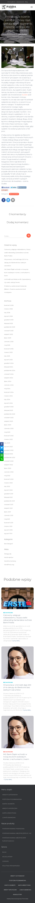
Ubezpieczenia (20, 2)
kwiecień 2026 (8, 305)
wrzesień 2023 (8, 417)
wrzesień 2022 (8, 461)
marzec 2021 (8, 526)
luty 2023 (7, 443)
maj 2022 (7, 475)
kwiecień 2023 (8, 436)
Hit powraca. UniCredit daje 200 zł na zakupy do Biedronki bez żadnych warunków (16, 263)
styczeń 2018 (8, 530)
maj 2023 (7, 432)
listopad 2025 (8, 323)
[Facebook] (2, 444)
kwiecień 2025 (8, 349)
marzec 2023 (8, 439)
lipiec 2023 (7, 425)
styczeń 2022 (8, 490)
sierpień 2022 (8, 465)
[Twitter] (2, 448)
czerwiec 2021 (8, 515)
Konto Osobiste (8, 804)
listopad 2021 (8, 497)
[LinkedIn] (2, 451)
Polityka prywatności (11, 866)
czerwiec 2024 (9, 385)
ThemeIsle (25, 898)
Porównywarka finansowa (13, 828)
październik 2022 (9, 457)
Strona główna (11, 2)
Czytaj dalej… (16, 641)
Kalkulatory (7, 856)
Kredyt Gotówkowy (10, 795)
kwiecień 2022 (8, 479)
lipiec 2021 (7, 512)
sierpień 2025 (8, 334)
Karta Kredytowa (9, 813)
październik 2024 (9, 370)
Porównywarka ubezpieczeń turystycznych (14, 839)
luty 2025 (7, 356)
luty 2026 (7, 312)
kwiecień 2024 (9, 392)
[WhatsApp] (2, 455)
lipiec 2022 (7, 468)
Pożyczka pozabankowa (12, 799)
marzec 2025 (8, 352)
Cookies (5, 861)
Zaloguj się (7, 554)
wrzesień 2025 (8, 330)
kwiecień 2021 (8, 522)
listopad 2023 (8, 410)
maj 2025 (7, 345)
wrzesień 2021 (8, 504)
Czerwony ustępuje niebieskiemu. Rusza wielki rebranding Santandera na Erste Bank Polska (17, 253)
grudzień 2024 (9, 363)
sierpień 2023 (8, 421)
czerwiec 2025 (8, 341)
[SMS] (2, 459)
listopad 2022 (8, 454)
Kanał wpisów (8, 557)
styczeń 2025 (8, 359)
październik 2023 (9, 414)
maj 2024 (7, 388)
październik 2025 (9, 327)
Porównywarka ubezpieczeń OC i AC (16, 833)
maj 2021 (7, 519)
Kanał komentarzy (10, 561)
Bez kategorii (14, 194)
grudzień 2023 (8, 407)
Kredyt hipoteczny (9, 808)
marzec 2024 (8, 396)
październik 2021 (9, 501)
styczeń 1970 (8, 533)
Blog (26, 2)
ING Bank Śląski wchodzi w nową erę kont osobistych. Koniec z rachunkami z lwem (17, 272)
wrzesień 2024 (9, 374)
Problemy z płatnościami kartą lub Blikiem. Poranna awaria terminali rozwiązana (15, 289)
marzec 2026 (8, 309)
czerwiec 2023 (8, 428)
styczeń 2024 (8, 403)
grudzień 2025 (8, 320)
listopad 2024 (8, 367)
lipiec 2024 (7, 381)
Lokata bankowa (8, 817)
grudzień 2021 (8, 494)
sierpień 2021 (8, 508)
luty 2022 (7, 486)
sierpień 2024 (8, 378)
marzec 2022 (8, 483)
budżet (25, 95)
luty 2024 (7, 399)
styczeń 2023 (8, 446)
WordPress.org (9, 564)
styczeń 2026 (8, 316)
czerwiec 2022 (8, 472)
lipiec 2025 (7, 338)
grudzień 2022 (8, 450)
